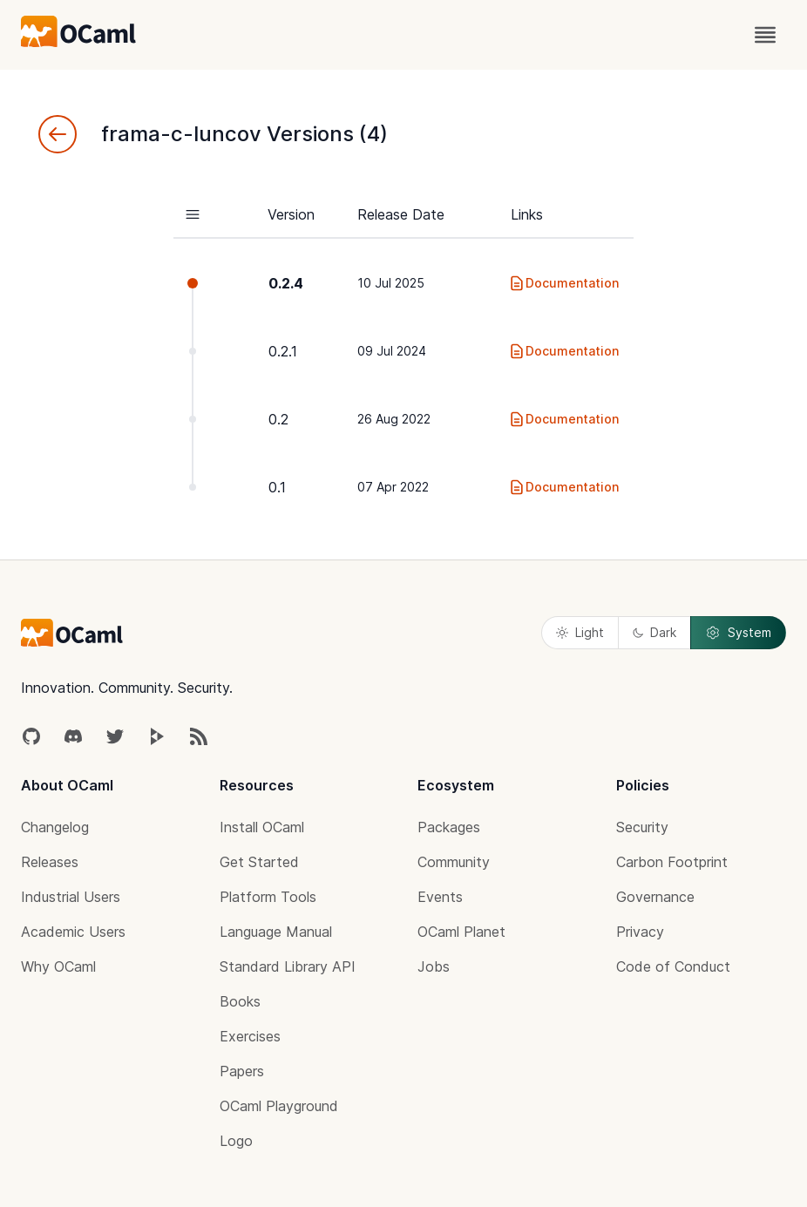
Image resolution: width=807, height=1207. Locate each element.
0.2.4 (285, 283)
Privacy (640, 931)
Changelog (55, 827)
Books (240, 1001)
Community (453, 862)
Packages (448, 827)
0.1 (277, 487)
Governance (655, 896)
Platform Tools (268, 896)
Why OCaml (58, 966)
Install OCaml (262, 827)
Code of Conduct (673, 966)
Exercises (250, 1036)
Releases (49, 862)
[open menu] (765, 35)
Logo (236, 1140)
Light (580, 632)
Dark (654, 632)
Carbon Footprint (672, 862)
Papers (242, 1071)
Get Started (259, 862)
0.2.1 (282, 351)
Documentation (563, 283)
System (738, 633)
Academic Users (73, 931)
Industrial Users (70, 896)
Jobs (433, 966)
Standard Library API (288, 966)
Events (440, 896)
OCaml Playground (279, 1106)
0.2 (278, 419)
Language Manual (276, 931)
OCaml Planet (461, 931)
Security (642, 827)
